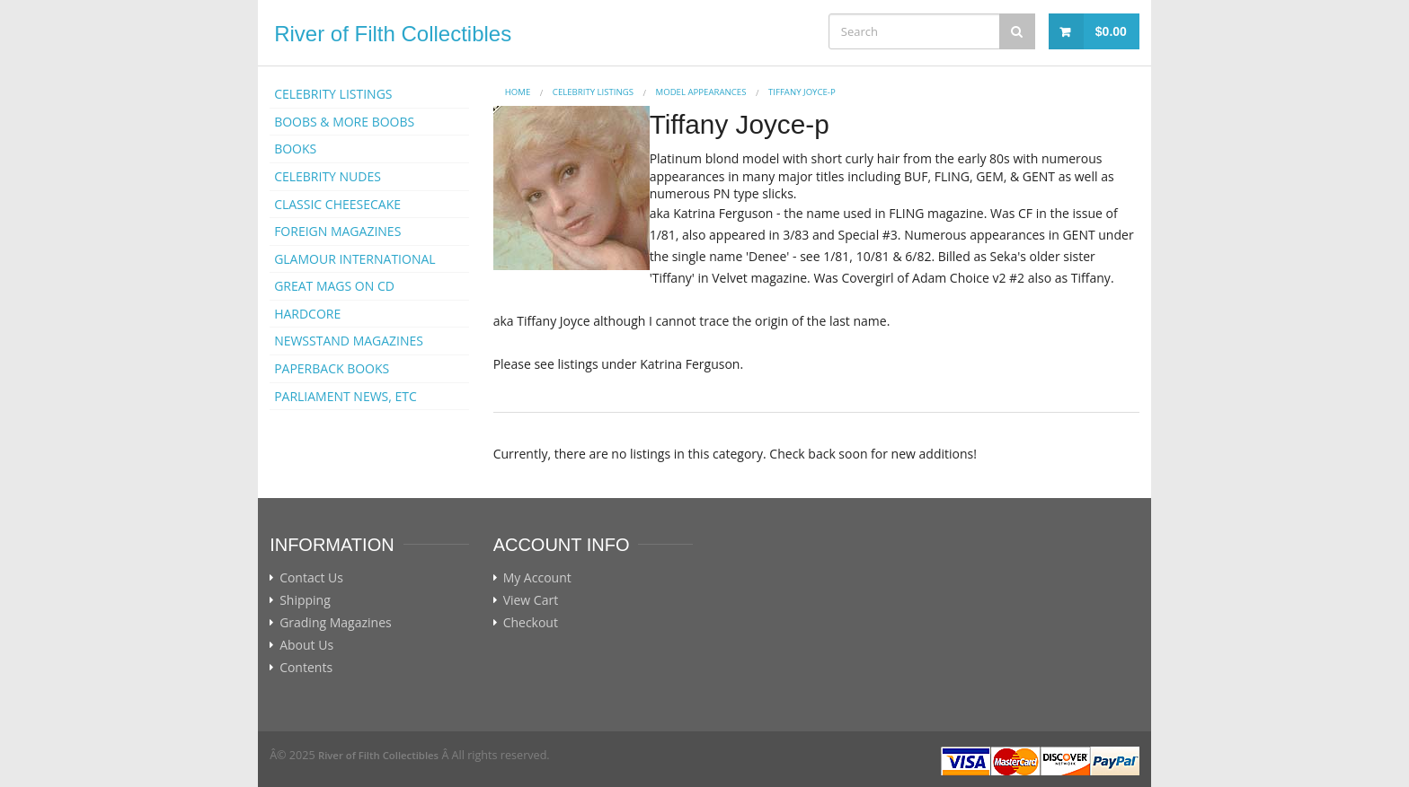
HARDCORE (307, 313)
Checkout (530, 623)
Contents (305, 668)
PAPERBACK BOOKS (331, 368)
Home (518, 92)
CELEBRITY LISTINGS (333, 93)
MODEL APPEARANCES (701, 92)
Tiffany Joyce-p (802, 92)
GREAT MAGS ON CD (334, 285)
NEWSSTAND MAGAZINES (348, 340)
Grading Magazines (335, 623)
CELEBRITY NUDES (327, 176)
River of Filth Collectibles (392, 34)
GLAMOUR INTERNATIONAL (355, 258)
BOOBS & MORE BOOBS (344, 121)
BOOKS (295, 148)
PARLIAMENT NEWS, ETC (345, 396)
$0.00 (1111, 31)
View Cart (531, 600)
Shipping (305, 600)
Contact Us (311, 578)
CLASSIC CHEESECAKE (337, 204)
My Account (537, 578)
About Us (306, 645)
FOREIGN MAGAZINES (337, 231)
